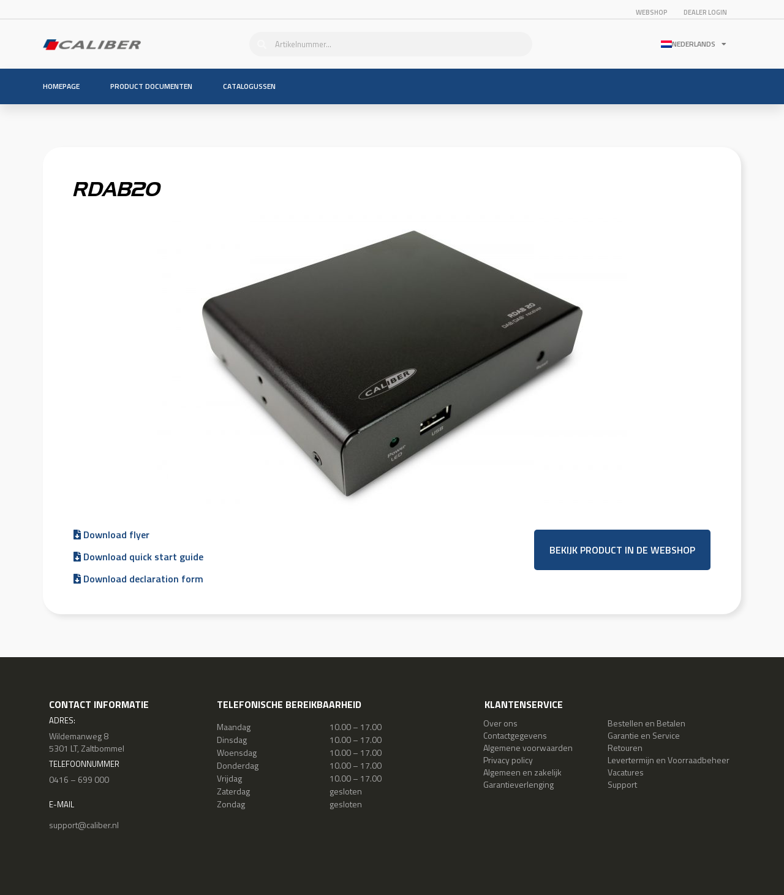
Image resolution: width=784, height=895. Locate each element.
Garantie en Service (644, 735)
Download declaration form (138, 578)
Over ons (500, 723)
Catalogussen (249, 86)
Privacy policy (508, 759)
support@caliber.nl (84, 824)
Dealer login (705, 12)
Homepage (61, 86)
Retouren (625, 747)
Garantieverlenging (518, 784)
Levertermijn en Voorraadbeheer (668, 759)
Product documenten (151, 86)
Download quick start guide (138, 556)
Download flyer (111, 534)
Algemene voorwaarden (528, 747)
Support (622, 784)
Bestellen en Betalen (646, 723)
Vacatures (626, 772)
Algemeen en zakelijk (522, 772)
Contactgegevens (515, 735)
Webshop (652, 12)
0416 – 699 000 (79, 779)
